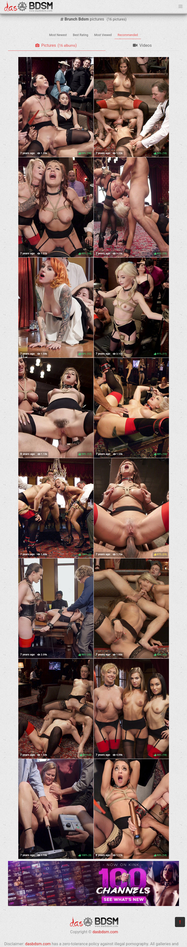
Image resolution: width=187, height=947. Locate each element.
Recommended (128, 35)
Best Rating (80, 35)
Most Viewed (103, 35)
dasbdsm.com (105, 931)
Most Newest (58, 35)
